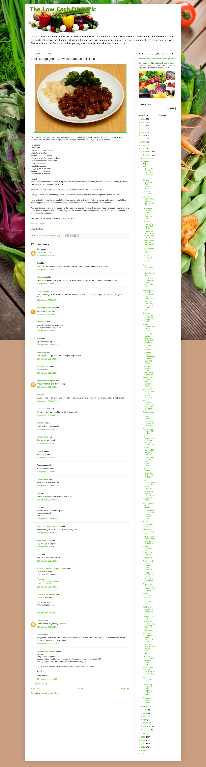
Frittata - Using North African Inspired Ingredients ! (149, 540)
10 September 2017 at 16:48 (48, 359)
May (145, 716)
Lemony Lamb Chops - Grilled (148, 250)
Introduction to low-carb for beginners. (157, 59)
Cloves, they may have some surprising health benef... (147, 690)
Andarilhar (41, 579)
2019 (143, 142)
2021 (143, 136)
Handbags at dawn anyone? (147, 347)
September (147, 162)
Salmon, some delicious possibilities (148, 243)
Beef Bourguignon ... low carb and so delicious (149, 484)
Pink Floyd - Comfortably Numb (148, 532)
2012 (143, 747)
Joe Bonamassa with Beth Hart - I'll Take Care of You (149, 270)
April (145, 720)
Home (80, 689)
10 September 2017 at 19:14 (48, 387)
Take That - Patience (147, 193)
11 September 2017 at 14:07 (48, 519)
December (147, 152)
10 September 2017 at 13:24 (48, 284)
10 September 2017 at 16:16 (48, 331)
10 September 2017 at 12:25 (48, 255)
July (145, 710)
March (145, 723)
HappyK (40, 451)
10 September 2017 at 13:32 (48, 300)
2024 (143, 126)
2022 (143, 132)
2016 (143, 734)
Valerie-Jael (41, 352)
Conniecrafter (42, 479)
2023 (143, 129)
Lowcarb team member (46, 595)
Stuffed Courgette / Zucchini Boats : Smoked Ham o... (148, 598)
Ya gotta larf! (147, 558)
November (147, 155)
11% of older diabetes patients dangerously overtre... (148, 338)
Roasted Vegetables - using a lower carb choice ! (148, 550)
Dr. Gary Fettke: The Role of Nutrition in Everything (148, 577)
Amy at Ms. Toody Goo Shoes (49, 526)
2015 (143, 737)
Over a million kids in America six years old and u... (148, 496)
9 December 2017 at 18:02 (47, 679)
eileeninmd (41, 277)
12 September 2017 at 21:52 (48, 547)
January (146, 730)
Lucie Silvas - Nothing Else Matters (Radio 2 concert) (149, 660)
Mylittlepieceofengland (46, 381)
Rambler (40, 635)
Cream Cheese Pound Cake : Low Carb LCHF (148, 225)
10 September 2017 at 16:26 (48, 345)
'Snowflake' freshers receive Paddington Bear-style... (148, 370)
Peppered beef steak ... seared (148, 700)
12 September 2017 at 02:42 (48, 533)
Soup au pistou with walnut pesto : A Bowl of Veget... (148, 461)
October (146, 158)
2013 (143, 744)
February (146, 726)
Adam (39, 338)
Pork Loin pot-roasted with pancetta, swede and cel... (148, 283)
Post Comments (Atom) (50, 693)
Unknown (41, 621)
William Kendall (43, 366)
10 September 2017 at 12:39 (48, 270)
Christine (40, 423)
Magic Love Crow (44, 540)
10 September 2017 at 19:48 (48, 401)
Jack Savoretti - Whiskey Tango (149, 505)
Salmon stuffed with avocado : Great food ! (148, 415)
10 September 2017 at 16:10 (48, 314)
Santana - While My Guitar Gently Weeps (147, 184)
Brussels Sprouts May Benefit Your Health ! (148, 451)
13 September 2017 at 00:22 (48, 561)
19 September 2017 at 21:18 (48, 627)
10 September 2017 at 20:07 (48, 429)
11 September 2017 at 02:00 (48, 486)
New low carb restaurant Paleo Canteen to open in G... (148, 637)
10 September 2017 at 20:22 (48, 443)
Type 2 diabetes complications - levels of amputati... (148, 473)
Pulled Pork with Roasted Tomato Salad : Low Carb (149, 649)
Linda (39, 554)
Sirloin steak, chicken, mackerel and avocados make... (148, 213)
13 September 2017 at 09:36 (48, 587)
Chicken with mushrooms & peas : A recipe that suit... (148, 306)
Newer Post (35, 689)
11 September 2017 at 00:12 (48, 472)
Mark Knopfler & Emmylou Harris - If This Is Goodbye (148, 393)
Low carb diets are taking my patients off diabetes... (148, 294)
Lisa (38, 507)
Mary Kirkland (42, 437)
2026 (143, 119)
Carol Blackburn (43, 291)
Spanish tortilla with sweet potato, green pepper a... (148, 565)
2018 (143, 145)
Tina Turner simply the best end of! (148, 524)
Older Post (125, 689)
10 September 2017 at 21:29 (48, 457)
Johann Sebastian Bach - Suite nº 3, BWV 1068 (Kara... (149, 405)
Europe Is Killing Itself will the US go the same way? (148, 317)
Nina (39, 395)
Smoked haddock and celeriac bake (149, 328)
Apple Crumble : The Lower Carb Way (148, 424)
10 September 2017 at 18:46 (48, 373)
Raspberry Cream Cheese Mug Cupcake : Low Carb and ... (149, 358)
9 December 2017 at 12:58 (47, 644)
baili (38, 493)
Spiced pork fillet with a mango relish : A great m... (149, 587)
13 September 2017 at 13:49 (48, 613)
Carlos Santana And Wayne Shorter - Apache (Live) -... (149, 515)
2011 (143, 750)
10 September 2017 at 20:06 (48, 415)
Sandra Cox (41, 322)
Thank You (63, 624)
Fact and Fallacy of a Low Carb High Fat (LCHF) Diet (148, 440)
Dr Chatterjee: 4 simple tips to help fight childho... (148, 234)
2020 (143, 139)
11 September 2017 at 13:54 (48, 500)
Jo (38, 263)
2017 (143, 149)
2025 (143, 122)
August (146, 706)
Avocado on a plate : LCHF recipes (148, 431)
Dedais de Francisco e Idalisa (48, 581)
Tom (38, 249)
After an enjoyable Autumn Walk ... (147, 259)
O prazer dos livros (44, 584)
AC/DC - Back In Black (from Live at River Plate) (148, 671)
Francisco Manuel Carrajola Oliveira (51, 569)
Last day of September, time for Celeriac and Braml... (148, 201)
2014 (143, 740)
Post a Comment (40, 684)
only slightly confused (46, 308)
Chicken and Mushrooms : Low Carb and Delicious (149, 626)
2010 (143, 754)
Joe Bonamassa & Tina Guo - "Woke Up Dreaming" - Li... (148, 172)
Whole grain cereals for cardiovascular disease (148, 610)
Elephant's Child (43, 409)
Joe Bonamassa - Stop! (148, 679)
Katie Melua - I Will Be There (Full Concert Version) (148, 382)
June (145, 713)
